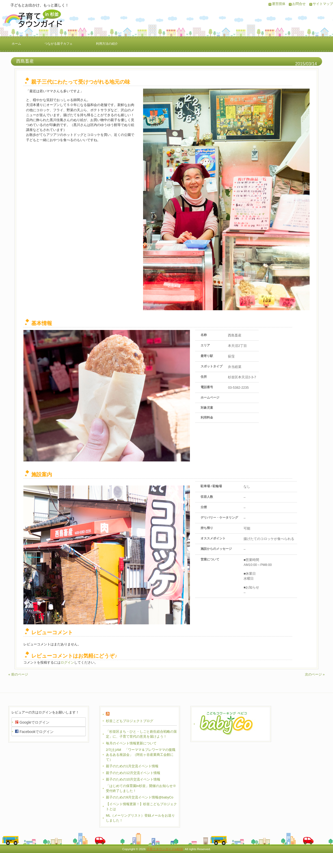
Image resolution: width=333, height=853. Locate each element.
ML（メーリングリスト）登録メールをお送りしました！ (140, 818)
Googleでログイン (32, 722)
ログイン (67, 662)
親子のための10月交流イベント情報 (133, 779)
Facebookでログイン (34, 731)
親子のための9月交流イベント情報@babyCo (139, 797)
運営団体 (278, 4)
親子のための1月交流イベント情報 (132, 766)
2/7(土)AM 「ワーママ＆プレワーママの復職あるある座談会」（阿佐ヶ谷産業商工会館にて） (140, 755)
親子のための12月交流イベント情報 (133, 773)
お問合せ (299, 4)
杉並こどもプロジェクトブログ (129, 721)
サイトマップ (323, 4)
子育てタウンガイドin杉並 (164, 849)
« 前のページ (18, 674)
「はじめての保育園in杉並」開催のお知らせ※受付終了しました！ (141, 788)
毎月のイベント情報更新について (131, 743)
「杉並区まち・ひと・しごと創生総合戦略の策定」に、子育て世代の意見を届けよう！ (141, 734)
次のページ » (315, 674)
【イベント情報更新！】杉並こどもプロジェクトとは (141, 806)
